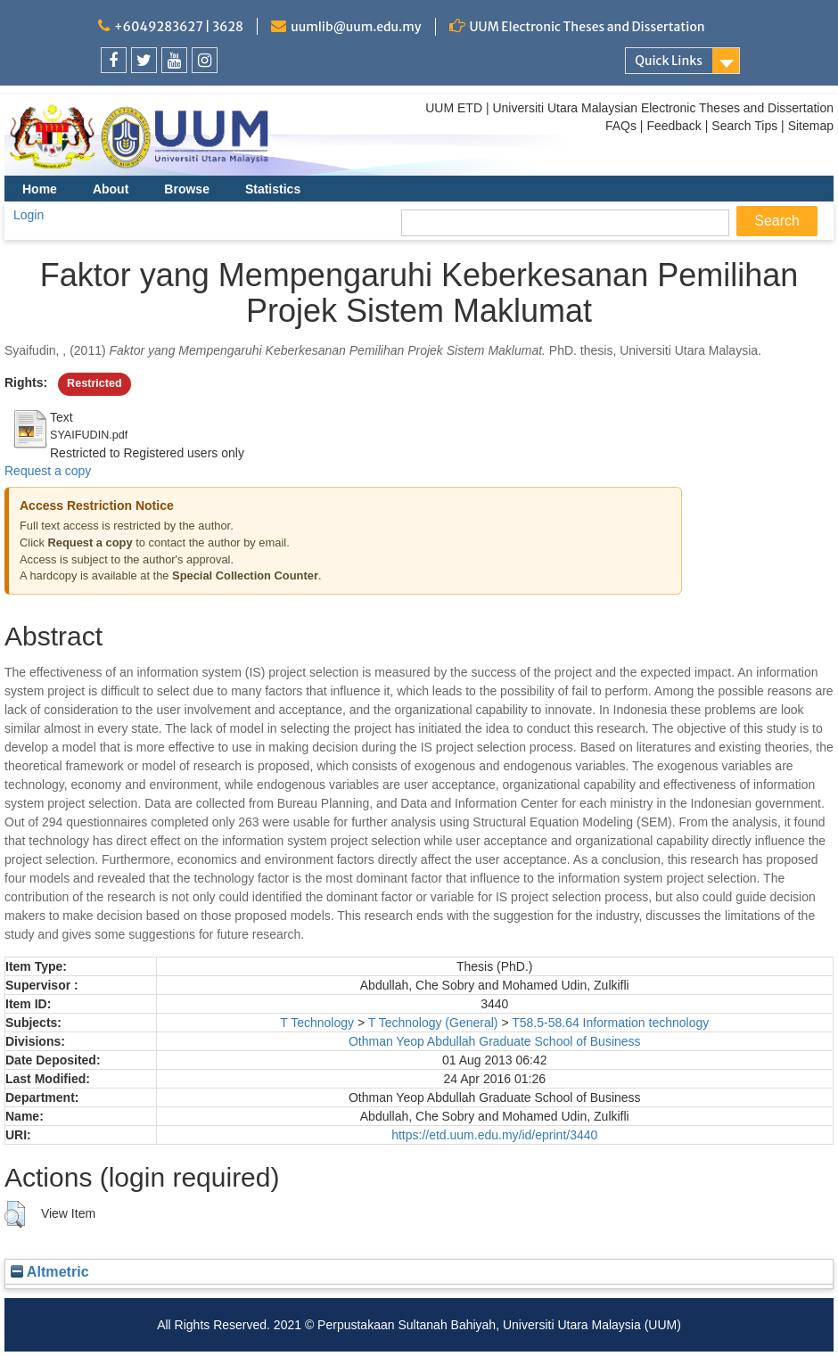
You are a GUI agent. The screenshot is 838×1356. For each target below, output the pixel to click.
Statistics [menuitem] (272, 189)
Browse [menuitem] (187, 189)
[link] (114, 60)
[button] (14, 1214)
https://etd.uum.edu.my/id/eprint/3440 (494, 1135)
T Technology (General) (433, 1022)
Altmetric (50, 1271)
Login (28, 215)
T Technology (317, 1022)
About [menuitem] (110, 189)
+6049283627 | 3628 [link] (178, 27)
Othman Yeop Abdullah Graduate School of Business (495, 1041)
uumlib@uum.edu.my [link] (356, 27)
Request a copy (47, 471)
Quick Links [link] (668, 61)
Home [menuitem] (39, 189)
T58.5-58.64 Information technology (610, 1022)
